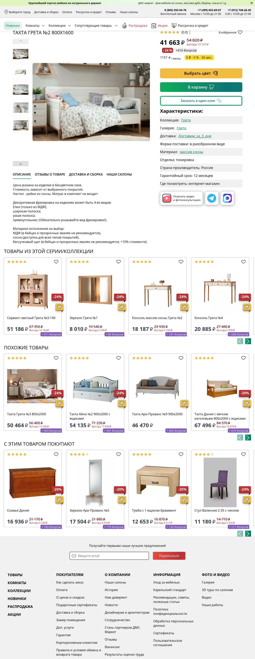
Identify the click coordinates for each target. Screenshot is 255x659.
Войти (211, 29)
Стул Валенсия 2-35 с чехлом (217, 541)
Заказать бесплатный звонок (233, 43)
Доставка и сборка (46, 12)
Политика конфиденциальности (170, 642)
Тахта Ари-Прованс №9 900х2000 (157, 444)
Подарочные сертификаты (76, 635)
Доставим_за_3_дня (194, 166)
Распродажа (134, 43)
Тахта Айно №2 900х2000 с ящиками (90, 446)
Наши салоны (129, 12)
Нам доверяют (116, 628)
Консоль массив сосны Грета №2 (157, 348)
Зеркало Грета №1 (84, 348)
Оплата (67, 12)
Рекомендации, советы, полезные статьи (171, 630)
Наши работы (212, 635)
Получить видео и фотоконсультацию (181, 228)
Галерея (208, 613)
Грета (186, 150)
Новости (111, 635)
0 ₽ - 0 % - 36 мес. (199, 88)
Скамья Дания (18, 541)
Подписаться (169, 586)
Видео (206, 628)
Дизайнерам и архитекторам (127, 643)
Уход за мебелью (166, 613)
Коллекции (57, 43)
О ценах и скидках (70, 628)
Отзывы (110, 12)
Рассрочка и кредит (89, 12)
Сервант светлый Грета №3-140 (31, 348)
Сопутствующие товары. (93, 43)
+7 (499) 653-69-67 (209, 10)
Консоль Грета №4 (209, 348)
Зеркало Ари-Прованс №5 (89, 541)
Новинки (13, 43)
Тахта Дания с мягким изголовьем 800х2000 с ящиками (220, 446)
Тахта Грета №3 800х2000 (26, 444)
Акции (159, 43)
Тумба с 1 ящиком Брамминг (154, 541)
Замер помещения (70, 650)
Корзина (245, 29)
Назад (14, 52)
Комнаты (32, 43)
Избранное (227, 29)
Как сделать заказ (69, 613)
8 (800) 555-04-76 (175, 10)
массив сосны (191, 182)
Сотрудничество (117, 650)
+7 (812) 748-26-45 (239, 10)
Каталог (55, 30)
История (111, 620)
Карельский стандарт (169, 620)
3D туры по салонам (217, 620)
